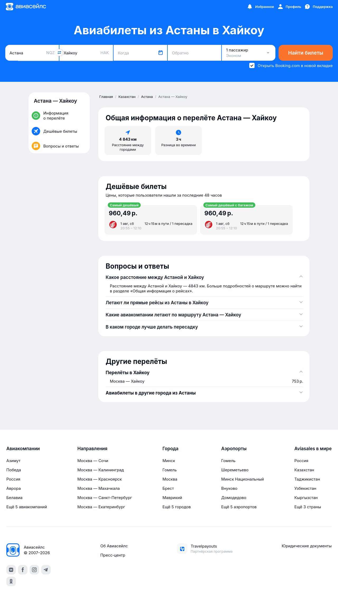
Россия (13, 479)
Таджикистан (307, 479)
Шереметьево (234, 469)
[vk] (11, 570)
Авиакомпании (23, 448)
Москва (169, 479)
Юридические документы (307, 545)
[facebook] (23, 570)
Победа (13, 469)
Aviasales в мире (313, 448)
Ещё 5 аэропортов (239, 506)
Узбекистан (305, 488)
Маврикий (172, 497)
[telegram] (46, 570)
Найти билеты (305, 53)
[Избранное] (260, 6)
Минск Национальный (242, 479)
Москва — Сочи (92, 460)
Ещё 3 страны (307, 506)
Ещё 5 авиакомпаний (26, 506)
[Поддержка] (318, 6)
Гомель (169, 469)
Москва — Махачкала (98, 488)
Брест (168, 488)
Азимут (13, 460)
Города (170, 448)
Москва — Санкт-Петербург (104, 497)
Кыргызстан (306, 497)
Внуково (229, 488)
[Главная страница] (25, 6)
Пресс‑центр (112, 555)
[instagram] (34, 570)
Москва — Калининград (100, 469)
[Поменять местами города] (59, 52)
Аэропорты (234, 448)
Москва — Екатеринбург (101, 506)
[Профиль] (289, 6)
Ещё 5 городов (176, 506)
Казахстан (304, 469)
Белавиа (14, 497)
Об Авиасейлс (114, 545)
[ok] (11, 581)
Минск (168, 460)
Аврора (13, 488)
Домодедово (233, 497)
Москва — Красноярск (99, 479)
